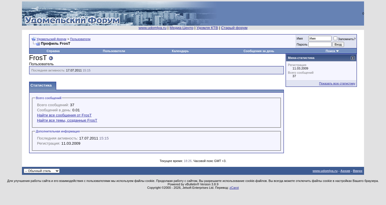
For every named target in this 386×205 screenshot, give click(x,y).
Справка (53, 51)
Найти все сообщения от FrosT (64, 115)
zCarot (234, 187)
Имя (300, 38)
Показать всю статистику (337, 83)
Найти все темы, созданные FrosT (67, 120)
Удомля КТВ (207, 28)
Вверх (357, 171)
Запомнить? (345, 39)
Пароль (302, 44)
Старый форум (234, 28)
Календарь (180, 51)
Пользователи (80, 39)
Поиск (330, 51)
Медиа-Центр (181, 28)
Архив (345, 171)
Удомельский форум (51, 39)
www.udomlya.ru (153, 28)
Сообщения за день (259, 51)
